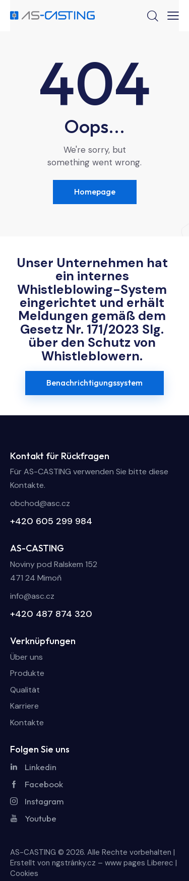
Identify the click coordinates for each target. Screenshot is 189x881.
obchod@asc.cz (40, 503)
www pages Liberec (139, 863)
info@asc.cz (32, 596)
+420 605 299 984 (51, 521)
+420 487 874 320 (51, 614)
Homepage (94, 191)
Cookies (24, 873)
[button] (173, 15)
